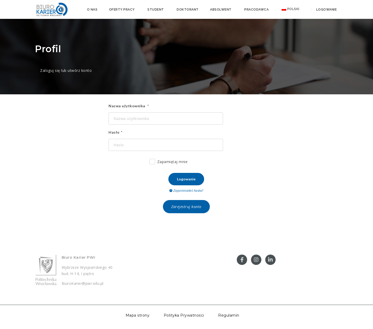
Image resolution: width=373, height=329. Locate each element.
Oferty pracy (122, 9)
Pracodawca (256, 9)
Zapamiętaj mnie (168, 162)
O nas (92, 9)
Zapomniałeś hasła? (186, 190)
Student (155, 9)
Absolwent (221, 9)
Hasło (114, 132)
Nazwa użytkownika (127, 106)
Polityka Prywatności (184, 315)
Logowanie (326, 9)
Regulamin (228, 315)
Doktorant (188, 9)
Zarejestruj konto (186, 206)
